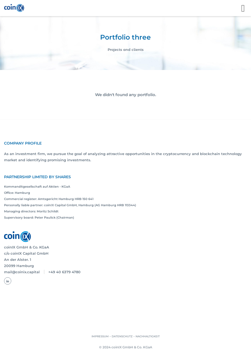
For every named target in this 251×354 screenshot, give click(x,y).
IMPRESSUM (100, 336)
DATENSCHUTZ (122, 336)
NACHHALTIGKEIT (148, 336)
